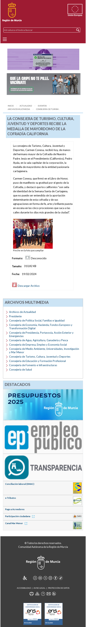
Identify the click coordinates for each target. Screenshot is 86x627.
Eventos (42, 106)
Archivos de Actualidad (22, 312)
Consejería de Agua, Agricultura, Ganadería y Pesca (38, 340)
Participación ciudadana (20, 516)
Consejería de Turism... (48, 109)
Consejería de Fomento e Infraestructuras (33, 365)
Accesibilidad (24, 588)
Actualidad (26, 106)
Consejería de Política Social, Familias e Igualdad (37, 320)
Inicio (11, 106)
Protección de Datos (58, 588)
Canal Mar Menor (17, 523)
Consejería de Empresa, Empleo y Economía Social (38, 344)
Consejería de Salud (20, 369)
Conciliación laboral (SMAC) (19, 484)
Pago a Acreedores (15, 509)
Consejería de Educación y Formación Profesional (37, 361)
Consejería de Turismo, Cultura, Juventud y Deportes (39, 356)
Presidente (15, 316)
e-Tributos (10, 498)
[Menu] (5, 39)
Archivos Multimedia (19, 109)
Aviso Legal (39, 588)
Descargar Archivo (26, 285)
